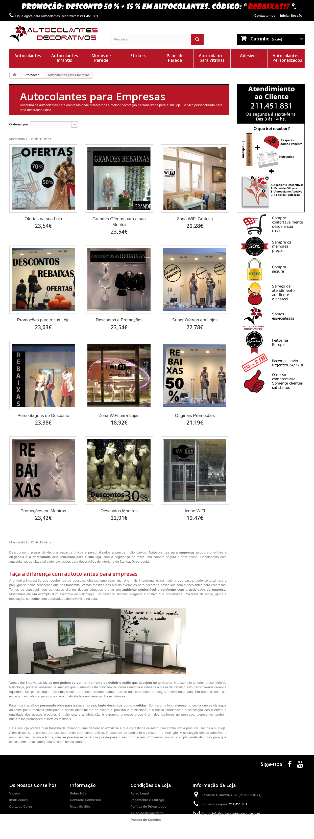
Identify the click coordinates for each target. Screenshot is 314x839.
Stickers (138, 55)
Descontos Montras (119, 511)
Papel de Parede (175, 58)
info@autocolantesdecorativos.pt (236, 813)
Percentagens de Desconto (43, 415)
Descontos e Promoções (119, 320)
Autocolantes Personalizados (287, 58)
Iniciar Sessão (291, 15)
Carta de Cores (21, 806)
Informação (83, 785)
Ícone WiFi (195, 511)
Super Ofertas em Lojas (195, 320)
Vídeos (14, 793)
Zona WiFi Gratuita (195, 218)
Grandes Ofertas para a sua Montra (119, 221)
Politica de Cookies (146, 820)
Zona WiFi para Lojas (119, 415)
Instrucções (18, 800)
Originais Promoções (195, 415)
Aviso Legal (140, 793)
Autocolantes (27, 55)
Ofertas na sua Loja (43, 218)
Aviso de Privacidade (147, 813)
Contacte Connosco (85, 800)
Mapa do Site (80, 806)
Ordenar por (18, 124)
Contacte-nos (264, 15)
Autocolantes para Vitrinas (212, 58)
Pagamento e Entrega (147, 800)
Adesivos (249, 55)
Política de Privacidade (148, 806)
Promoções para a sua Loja (43, 320)
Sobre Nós (78, 793)
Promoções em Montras (43, 511)
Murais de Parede (101, 58)
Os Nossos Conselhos (33, 785)
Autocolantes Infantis (64, 58)
